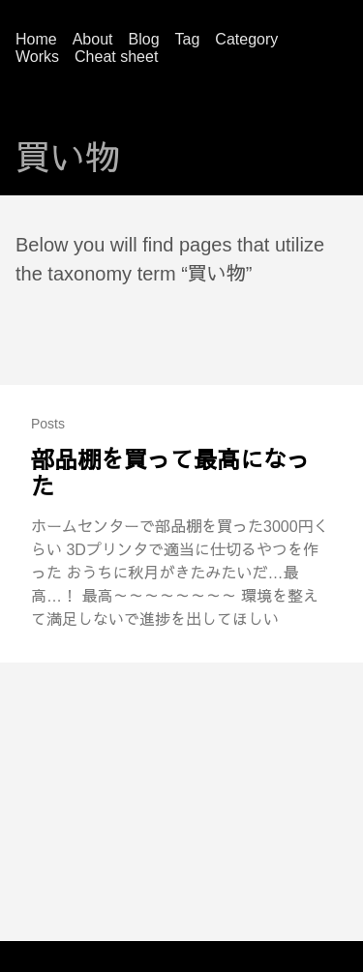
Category (246, 39)
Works (37, 56)
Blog (144, 39)
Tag (187, 39)
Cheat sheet (116, 56)
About (93, 39)
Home (36, 39)
